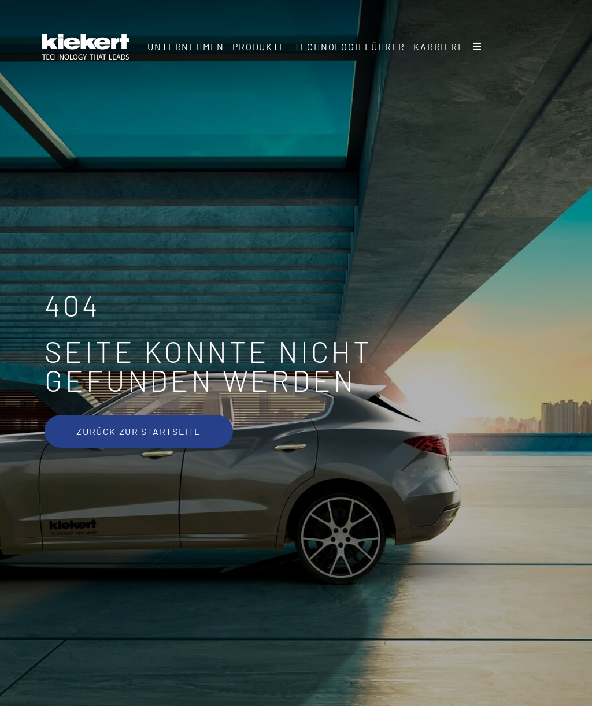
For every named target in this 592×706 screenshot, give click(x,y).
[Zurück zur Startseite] (139, 431)
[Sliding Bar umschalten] (477, 47)
